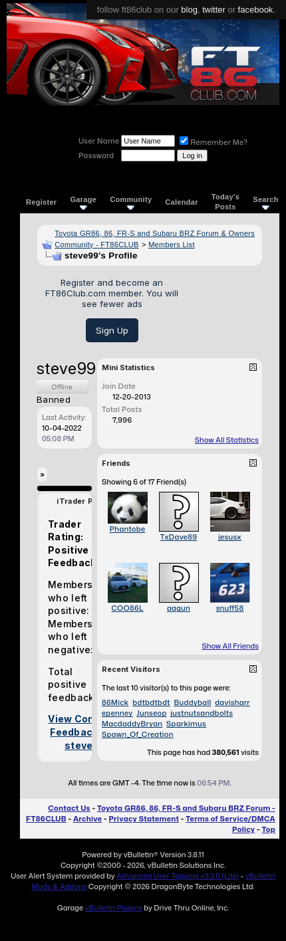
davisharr (232, 702)
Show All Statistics (227, 440)
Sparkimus (186, 723)
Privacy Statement (143, 818)
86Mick (115, 702)
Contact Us (69, 808)
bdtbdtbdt (151, 702)
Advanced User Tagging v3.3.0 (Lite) (177, 876)
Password (96, 155)
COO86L (127, 608)
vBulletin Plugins (113, 907)
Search (266, 202)
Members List (171, 245)
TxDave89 (179, 537)
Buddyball (192, 702)
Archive (87, 818)
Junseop (151, 713)
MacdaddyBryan (132, 723)
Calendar (181, 202)
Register (41, 202)
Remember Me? (213, 142)
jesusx (229, 537)
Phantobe (128, 529)
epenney (117, 713)
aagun (178, 608)
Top (268, 829)
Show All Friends (230, 646)
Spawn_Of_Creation (138, 734)
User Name (98, 141)
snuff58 (230, 608)
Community (131, 202)
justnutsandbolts (201, 713)
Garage (83, 202)
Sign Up (112, 330)
